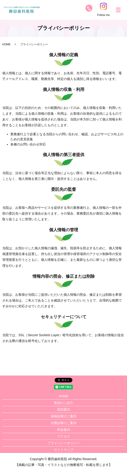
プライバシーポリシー (63, 443)
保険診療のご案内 (64, 416)
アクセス (63, 436)
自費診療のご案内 (64, 423)
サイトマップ (63, 450)
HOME (6, 44)
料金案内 (63, 429)
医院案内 (63, 409)
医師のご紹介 (63, 403)
